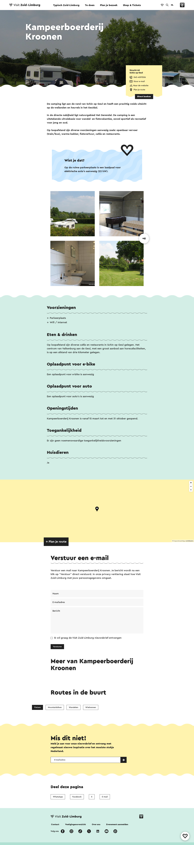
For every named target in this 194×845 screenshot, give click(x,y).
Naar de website (140, 86)
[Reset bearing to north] (191, 490)
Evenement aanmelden (117, 824)
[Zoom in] (191, 482)
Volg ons (55, 831)
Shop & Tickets (132, 5)
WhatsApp (58, 797)
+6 (144, 238)
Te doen (89, 5)
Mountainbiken (55, 707)
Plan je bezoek (108, 5)
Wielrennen (90, 707)
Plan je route (139, 90)
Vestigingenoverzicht (75, 824)
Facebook (77, 797)
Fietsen (37, 707)
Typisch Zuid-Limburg (66, 5)
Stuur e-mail (139, 81)
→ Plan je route (56, 541)
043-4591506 (140, 77)
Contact (55, 824)
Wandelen (73, 707)
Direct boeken (144, 97)
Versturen (57, 647)
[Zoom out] (191, 486)
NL (172, 5)
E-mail (105, 797)
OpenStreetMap (179, 541)
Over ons (96, 824)
